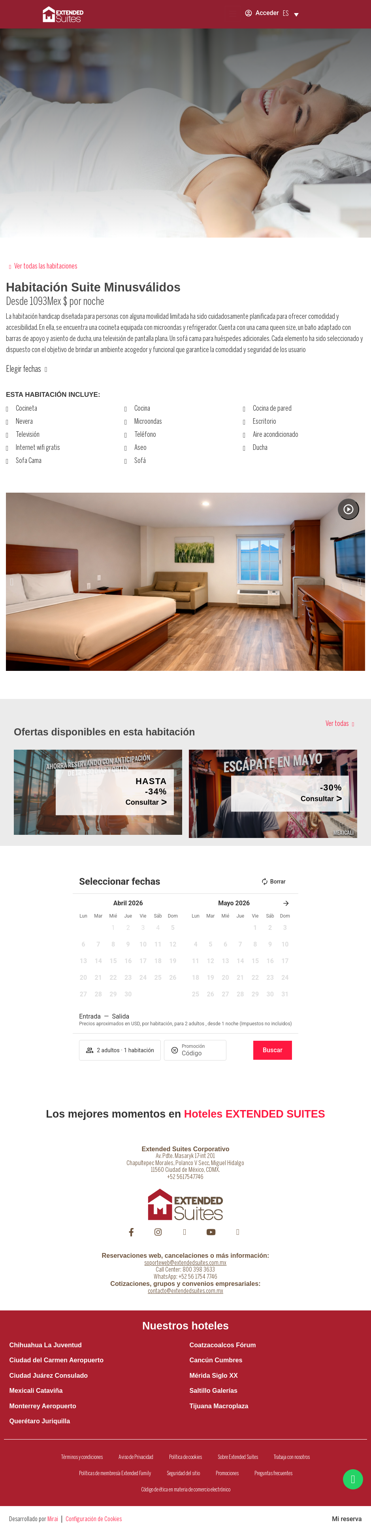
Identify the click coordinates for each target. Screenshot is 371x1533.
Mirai (52, 1519)
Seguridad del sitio (183, 1473)
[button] (11, 582)
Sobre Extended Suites (238, 1457)
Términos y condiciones (82, 1457)
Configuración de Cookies (94, 1519)
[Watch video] (348, 509)
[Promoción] (201, 1053)
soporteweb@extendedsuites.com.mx (185, 1263)
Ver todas (337, 724)
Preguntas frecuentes (273, 1473)
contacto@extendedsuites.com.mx (185, 1291)
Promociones (227, 1473)
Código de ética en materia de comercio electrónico (185, 1490)
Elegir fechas (23, 369)
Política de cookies (185, 1457)
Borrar (273, 882)
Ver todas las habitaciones (45, 266)
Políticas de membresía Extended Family (115, 1473)
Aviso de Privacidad (136, 1457)
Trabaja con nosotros (292, 1457)
